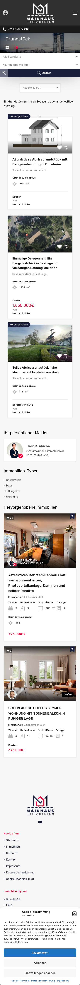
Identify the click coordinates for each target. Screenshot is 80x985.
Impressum (63, 980)
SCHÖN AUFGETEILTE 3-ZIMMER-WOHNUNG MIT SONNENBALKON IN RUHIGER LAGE (36, 713)
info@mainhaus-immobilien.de (45, 451)
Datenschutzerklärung (43, 980)
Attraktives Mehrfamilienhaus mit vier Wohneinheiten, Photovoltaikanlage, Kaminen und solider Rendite (37, 583)
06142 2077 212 (18, 29)
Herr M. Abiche (38, 446)
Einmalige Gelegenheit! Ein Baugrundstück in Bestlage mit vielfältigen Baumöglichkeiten (35, 263)
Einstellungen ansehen (40, 973)
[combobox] (40, 57)
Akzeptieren (40, 952)
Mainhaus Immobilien (30, 563)
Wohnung (12, 496)
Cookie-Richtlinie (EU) (20, 879)
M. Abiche (24, 694)
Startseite (12, 840)
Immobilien (13, 846)
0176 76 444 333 (37, 455)
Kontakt (11, 859)
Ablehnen (40, 962)
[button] (74, 913)
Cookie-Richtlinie (20, 980)
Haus (9, 485)
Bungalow (14, 491)
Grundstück (13, 480)
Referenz (12, 853)
